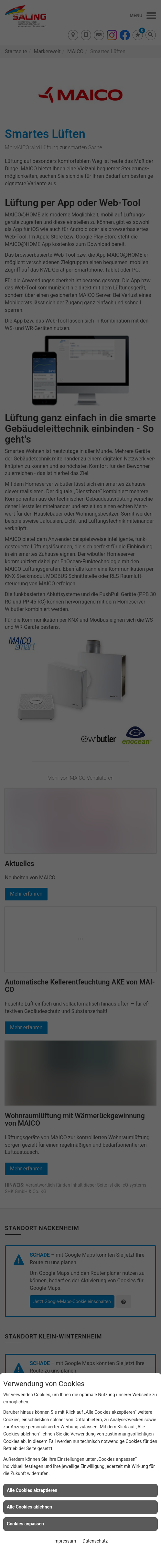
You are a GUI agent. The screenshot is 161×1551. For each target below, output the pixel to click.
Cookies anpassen (25, 1523)
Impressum (64, 1541)
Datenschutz (95, 1541)
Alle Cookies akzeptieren (32, 1490)
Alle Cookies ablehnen (29, 1506)
